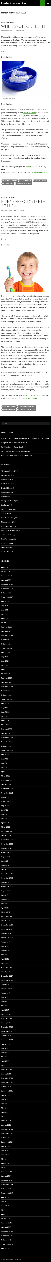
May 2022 (4, 767)
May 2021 (4, 818)
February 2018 (6, 967)
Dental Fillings (6, 488)
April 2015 (5, 1112)
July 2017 (4, 997)
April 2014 (5, 1163)
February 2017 (6, 1018)
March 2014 (5, 1167)
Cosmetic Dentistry (8, 475)
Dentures (4, 496)
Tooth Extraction (7, 543)
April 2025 (5, 618)
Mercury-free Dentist (9, 509)
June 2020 (5, 865)
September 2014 (7, 1142)
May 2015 (4, 1108)
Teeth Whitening (7, 22)
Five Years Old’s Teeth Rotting (23, 203)
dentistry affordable (40, 172)
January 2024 (6, 682)
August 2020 (5, 857)
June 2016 (5, 1053)
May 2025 (4, 614)
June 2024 (5, 661)
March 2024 (5, 674)
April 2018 (5, 959)
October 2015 (6, 1087)
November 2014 (7, 1133)
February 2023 (6, 729)
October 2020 (6, 848)
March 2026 (5, 572)
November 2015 (7, 1082)
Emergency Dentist (8, 501)
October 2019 (6, 882)
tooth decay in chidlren (26, 409)
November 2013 (7, 1184)
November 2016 (7, 1031)
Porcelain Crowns (7, 526)
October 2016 (6, 1036)
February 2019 (6, 916)
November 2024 (7, 640)
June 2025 (5, 610)
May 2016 (4, 1057)
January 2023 (6, 733)
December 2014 (7, 1129)
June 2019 (5, 899)
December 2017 (7, 976)
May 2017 (4, 1006)
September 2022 (7, 750)
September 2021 (7, 801)
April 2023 (5, 721)
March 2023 (5, 725)
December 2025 (7, 584)
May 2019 (4, 904)
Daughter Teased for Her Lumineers (14, 443)
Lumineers (5, 505)
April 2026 (5, 567)
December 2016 (7, 1027)
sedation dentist (7, 535)
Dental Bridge (6, 479)
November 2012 (7, 1236)
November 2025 (7, 589)
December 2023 (7, 686)
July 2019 (4, 895)
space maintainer (9, 409)
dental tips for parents (27, 406)
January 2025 (6, 631)
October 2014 (6, 1138)
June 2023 (5, 712)
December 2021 (7, 789)
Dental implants (7, 492)
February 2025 (6, 627)
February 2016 (6, 1070)
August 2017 (5, 993)
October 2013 (6, 1189)
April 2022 (5, 772)
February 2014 (6, 1172)
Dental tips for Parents (28, 398)
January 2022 (6, 784)
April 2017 (5, 1010)
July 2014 (4, 1150)
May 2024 (4, 665)
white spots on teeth (23, 183)
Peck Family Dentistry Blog (13, 3)
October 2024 (6, 644)
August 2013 (5, 1197)
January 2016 (6, 1074)
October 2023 (6, 695)
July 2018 (4, 946)
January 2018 (6, 972)
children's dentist (9, 406)
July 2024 (4, 657)
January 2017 (6, 1023)
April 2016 (5, 1061)
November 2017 (7, 980)
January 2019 (6, 921)
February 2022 (6, 780)
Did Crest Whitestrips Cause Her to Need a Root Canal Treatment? (25, 438)
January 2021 (6, 835)
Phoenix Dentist (29, 395)
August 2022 (5, 755)
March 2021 (5, 827)
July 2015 (4, 1099)
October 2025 (6, 593)
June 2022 (5, 763)
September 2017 (7, 989)
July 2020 (4, 861)
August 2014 (5, 1146)
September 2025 (7, 597)
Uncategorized (6, 548)
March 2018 (5, 963)
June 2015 (5, 1104)
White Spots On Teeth (23, 26)
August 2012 (5, 1248)
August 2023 (5, 703)
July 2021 (4, 810)
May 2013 (4, 1210)
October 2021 (6, 797)
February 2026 (6, 576)
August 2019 (5, 891)
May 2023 (4, 716)
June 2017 (5, 1001)
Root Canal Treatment (9, 530)
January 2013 (6, 1227)
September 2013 (7, 1193)
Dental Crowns (6, 484)
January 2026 (6, 580)
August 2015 (5, 1095)
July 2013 (4, 1202)
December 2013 (7, 1180)
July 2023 (4, 708)
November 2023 (7, 691)
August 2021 (5, 806)
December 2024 (7, 635)
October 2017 (6, 984)
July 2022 (4, 759)
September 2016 (7, 1040)
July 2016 (4, 1048)
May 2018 (4, 955)
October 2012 (6, 1240)
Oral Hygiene (6, 513)
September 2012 (7, 1244)
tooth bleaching (40, 180)
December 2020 (7, 840)
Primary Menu (48, 3)
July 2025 (4, 606)
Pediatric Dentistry (8, 197)
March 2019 (5, 912)
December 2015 (7, 1078)
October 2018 (6, 933)
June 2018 (5, 950)
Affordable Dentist (8, 471)
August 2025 (5, 601)
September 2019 (7, 887)
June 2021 (5, 814)
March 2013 (5, 1219)
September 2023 (7, 699)
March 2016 (5, 1065)
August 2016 (5, 1044)
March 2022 (5, 776)
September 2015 (7, 1091)
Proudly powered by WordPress (11, 1259)
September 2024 (7, 648)
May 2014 (4, 1159)
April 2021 (5, 823)
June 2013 (5, 1206)
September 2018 (7, 938)
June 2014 (5, 1155)
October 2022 (6, 746)
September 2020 (7, 852)
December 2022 (7, 738)
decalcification (25, 180)
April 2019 (5, 908)
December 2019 (7, 874)
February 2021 (6, 831)
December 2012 (7, 1231)
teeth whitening (29, 112)
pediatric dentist (20, 304)
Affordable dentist (10, 180)
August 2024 (5, 652)
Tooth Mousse (8, 183)
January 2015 (6, 1125)
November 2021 (7, 793)
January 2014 (6, 1176)
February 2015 (6, 1121)
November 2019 (7, 878)
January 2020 (6, 869)
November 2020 (7, 844)
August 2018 (5, 942)
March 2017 (5, 1014)
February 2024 (6, 678)
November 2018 (7, 929)
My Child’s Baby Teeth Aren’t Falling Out (15, 451)
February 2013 (6, 1223)
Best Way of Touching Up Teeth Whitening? (16, 455)
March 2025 (5, 623)
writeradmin (21, 31)
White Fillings (6, 552)
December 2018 (7, 925)
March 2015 (5, 1116)
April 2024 (5, 669)
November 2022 (7, 742)
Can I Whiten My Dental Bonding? (13, 447)
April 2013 (5, 1214)
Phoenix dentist (31, 166)
